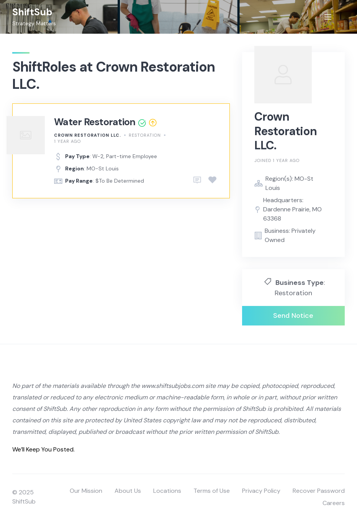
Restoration (145, 135)
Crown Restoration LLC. (87, 135)
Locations (167, 491)
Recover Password (319, 491)
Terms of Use (211, 491)
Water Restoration (94, 122)
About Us (128, 491)
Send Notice (293, 315)
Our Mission (86, 491)
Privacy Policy (261, 491)
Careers (334, 503)
